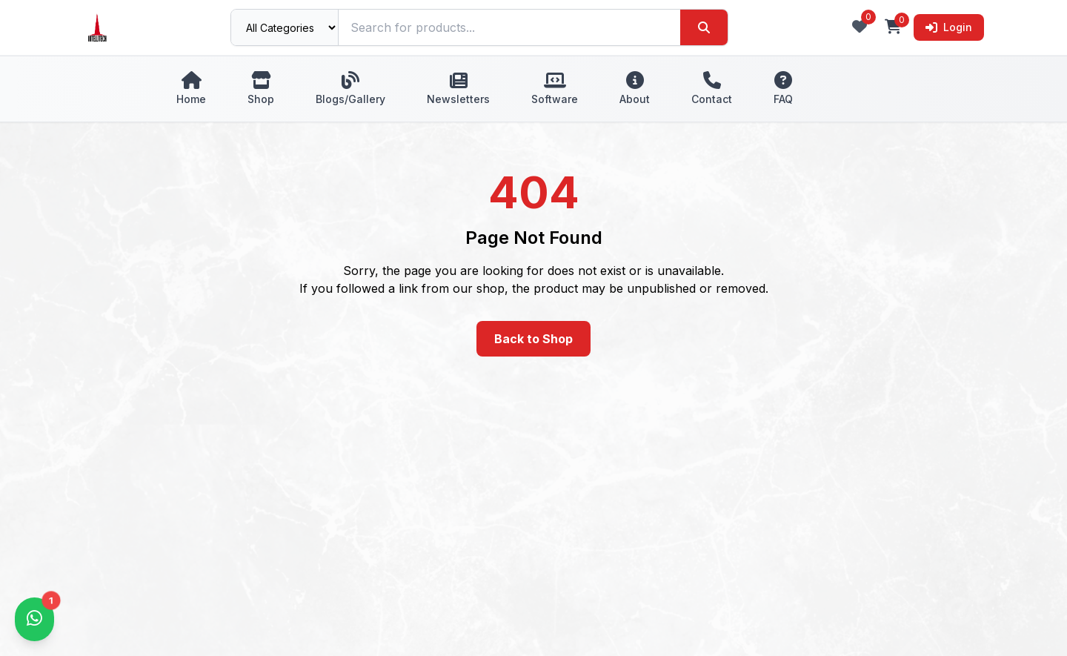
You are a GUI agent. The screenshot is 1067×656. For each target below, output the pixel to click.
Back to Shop (533, 338)
